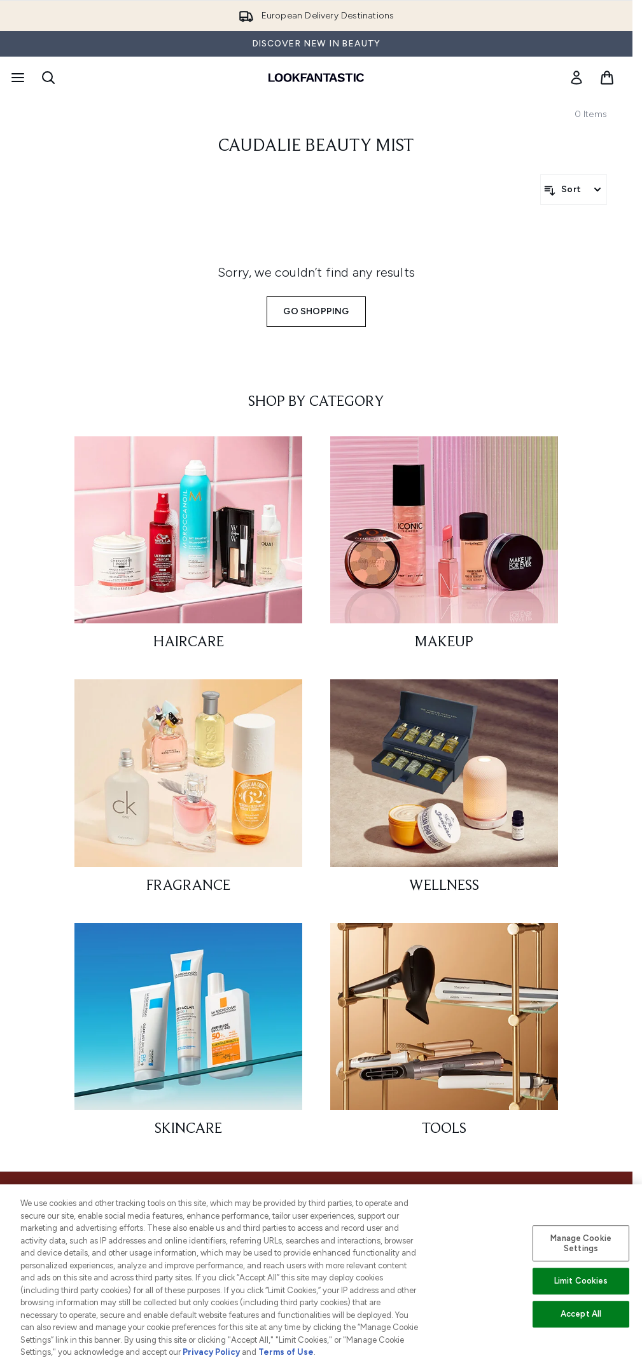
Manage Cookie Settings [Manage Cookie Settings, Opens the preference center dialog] (580, 1243)
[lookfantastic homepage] (316, 77)
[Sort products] (573, 189)
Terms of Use (286, 1352)
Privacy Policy (211, 1352)
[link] (576, 77)
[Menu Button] (16, 77)
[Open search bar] (48, 77)
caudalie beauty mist (316, 146)
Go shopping (316, 311)
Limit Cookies (581, 1281)
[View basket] (607, 77)
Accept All (581, 1314)
